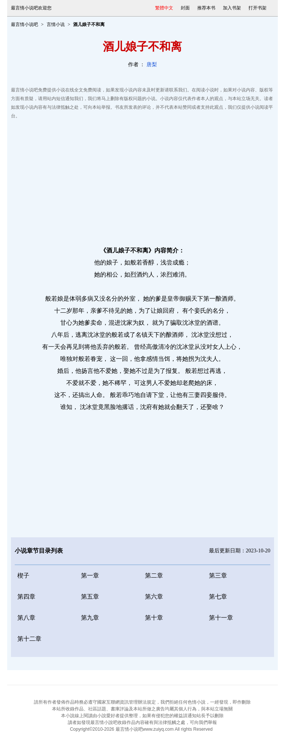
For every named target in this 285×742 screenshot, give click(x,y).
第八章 (26, 617)
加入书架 (232, 8)
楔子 (23, 575)
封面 (185, 8)
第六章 (154, 596)
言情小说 (56, 24)
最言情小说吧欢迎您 (31, 8)
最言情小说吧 (24, 24)
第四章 (26, 596)
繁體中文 (164, 8)
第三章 (218, 575)
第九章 (90, 617)
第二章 (154, 575)
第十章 (154, 617)
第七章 (218, 596)
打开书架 (257, 8)
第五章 (90, 596)
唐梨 (151, 64)
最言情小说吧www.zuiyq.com (145, 729)
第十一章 (221, 617)
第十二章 (29, 639)
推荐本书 (206, 8)
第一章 (90, 575)
